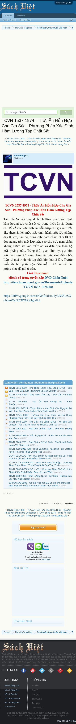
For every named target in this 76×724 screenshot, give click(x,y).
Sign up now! (38, 527)
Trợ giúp (36, 703)
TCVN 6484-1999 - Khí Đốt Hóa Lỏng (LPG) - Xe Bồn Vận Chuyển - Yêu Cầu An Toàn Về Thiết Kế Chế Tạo (40, 423)
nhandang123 (21, 155)
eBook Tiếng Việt (12, 686)
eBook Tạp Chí (11, 694)
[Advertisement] (38, 69)
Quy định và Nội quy (66, 721)
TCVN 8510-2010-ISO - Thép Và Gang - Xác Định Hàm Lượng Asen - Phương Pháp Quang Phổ (40, 450)
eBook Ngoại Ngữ (12, 698)
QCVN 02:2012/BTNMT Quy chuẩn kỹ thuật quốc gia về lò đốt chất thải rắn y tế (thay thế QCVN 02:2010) (40, 457)
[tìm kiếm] (30, 112)
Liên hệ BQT (38, 707)
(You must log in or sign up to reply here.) (56, 503)
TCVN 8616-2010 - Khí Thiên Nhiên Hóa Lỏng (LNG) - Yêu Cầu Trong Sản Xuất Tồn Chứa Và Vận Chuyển (40, 389)
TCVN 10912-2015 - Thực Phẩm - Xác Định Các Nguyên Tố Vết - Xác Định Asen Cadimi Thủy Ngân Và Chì (40, 410)
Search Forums (9, 20)
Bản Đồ (35, 685)
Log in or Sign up (63, 3)
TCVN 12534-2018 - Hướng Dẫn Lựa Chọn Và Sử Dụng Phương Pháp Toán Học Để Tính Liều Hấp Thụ (40, 416)
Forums (8, 16)
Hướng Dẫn (10, 707)
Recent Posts (25, 20)
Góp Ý (35, 690)
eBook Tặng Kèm (12, 702)
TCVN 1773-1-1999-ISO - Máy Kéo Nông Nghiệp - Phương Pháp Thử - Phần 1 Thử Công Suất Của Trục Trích (40, 464)
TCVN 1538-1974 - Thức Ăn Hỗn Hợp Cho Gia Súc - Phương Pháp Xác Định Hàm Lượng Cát (39, 143)
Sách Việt (46, 559)
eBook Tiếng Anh (12, 690)
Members (21, 15)
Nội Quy (36, 694)
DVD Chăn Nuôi (56, 277)
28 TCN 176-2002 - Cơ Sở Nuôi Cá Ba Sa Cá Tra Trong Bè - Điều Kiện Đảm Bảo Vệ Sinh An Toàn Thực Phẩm (40, 484)
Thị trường (37, 699)
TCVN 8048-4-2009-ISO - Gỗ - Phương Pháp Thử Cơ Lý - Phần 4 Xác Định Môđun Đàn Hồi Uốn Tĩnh (40, 470)
